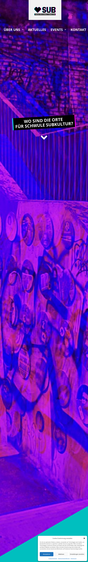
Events (57, 29)
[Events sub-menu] (66, 29)
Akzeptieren (46, 554)
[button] (84, 538)
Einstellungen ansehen (77, 554)
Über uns (12, 29)
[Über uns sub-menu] (23, 29)
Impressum (73, 558)
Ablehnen (61, 554)
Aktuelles (37, 29)
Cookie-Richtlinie (53, 558)
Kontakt (78, 29)
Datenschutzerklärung (64, 558)
